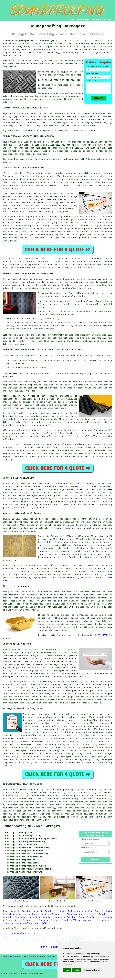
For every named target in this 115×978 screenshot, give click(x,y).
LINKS (79, 19)
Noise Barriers (33, 914)
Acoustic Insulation (45, 911)
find (11, 790)
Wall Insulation (102, 914)
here (90, 817)
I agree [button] (67, 970)
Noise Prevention (54, 914)
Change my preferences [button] (92, 970)
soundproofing (82, 44)
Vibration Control (92, 911)
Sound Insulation (89, 917)
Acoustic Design (48, 920)
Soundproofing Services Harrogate (32, 826)
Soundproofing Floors (47, 956)
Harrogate (61, 483)
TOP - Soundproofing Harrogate (20, 933)
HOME (72, 19)
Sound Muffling (71, 920)
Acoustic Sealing (20, 911)
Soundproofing (10, 483)
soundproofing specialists (54, 495)
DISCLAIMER (106, 19)
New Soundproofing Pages (19, 956)
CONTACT (95, 19)
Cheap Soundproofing (78, 914)
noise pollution (85, 814)
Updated (33, 956)
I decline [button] (77, 970)
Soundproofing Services (97, 920)
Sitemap (4, 956)
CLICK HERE (101, 635)
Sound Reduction (69, 911)
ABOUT (87, 19)
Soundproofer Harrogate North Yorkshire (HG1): (30, 41)
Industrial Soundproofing (17, 923)
